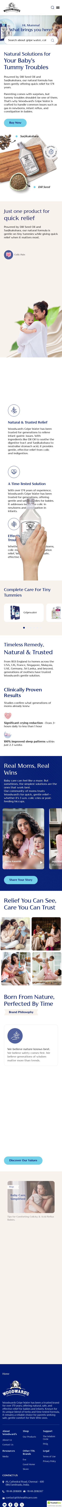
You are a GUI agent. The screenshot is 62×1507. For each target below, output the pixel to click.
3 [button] (30, 628)
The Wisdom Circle (49, 1437)
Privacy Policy (49, 1461)
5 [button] (37, 628)
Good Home (29, 1464)
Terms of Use (49, 1457)
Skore (26, 1469)
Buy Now (15, 122)
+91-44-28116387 (35, 1491)
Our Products (29, 1437)
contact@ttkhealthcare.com (21, 1498)
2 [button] (27, 628)
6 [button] (40, 628)
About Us (7, 1440)
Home (5, 1374)
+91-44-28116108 (14, 1491)
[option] (24, 612)
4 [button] (34, 628)
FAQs (45, 1444)
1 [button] (24, 628)
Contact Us (7, 1445)
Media (5, 1457)
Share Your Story (20, 880)
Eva (24, 1460)
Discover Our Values (23, 1160)
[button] (54, 1504)
